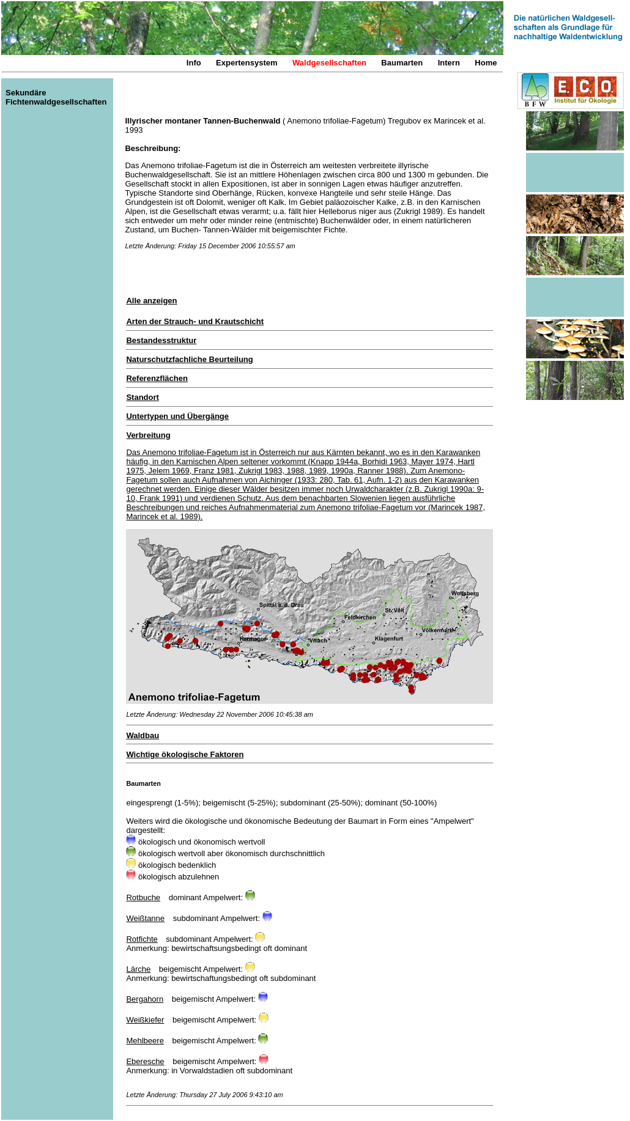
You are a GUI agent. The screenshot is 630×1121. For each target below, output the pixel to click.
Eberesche (145, 1061)
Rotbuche (143, 897)
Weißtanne (145, 918)
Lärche (138, 969)
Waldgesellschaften (329, 62)
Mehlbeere (144, 1040)
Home (486, 62)
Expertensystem (246, 62)
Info (194, 62)
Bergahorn (144, 999)
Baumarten (402, 62)
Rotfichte (141, 939)
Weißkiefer (145, 1019)
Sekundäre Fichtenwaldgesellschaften (56, 97)
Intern (449, 62)
